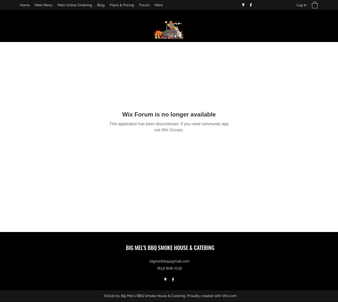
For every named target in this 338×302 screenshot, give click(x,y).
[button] (315, 4)
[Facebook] (250, 5)
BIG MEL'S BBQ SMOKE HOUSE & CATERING (170, 248)
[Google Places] (243, 5)
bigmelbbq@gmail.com (170, 261)
